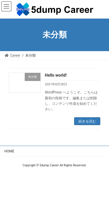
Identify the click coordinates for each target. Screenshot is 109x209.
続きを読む (87, 121)
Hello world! (56, 75)
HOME (9, 151)
